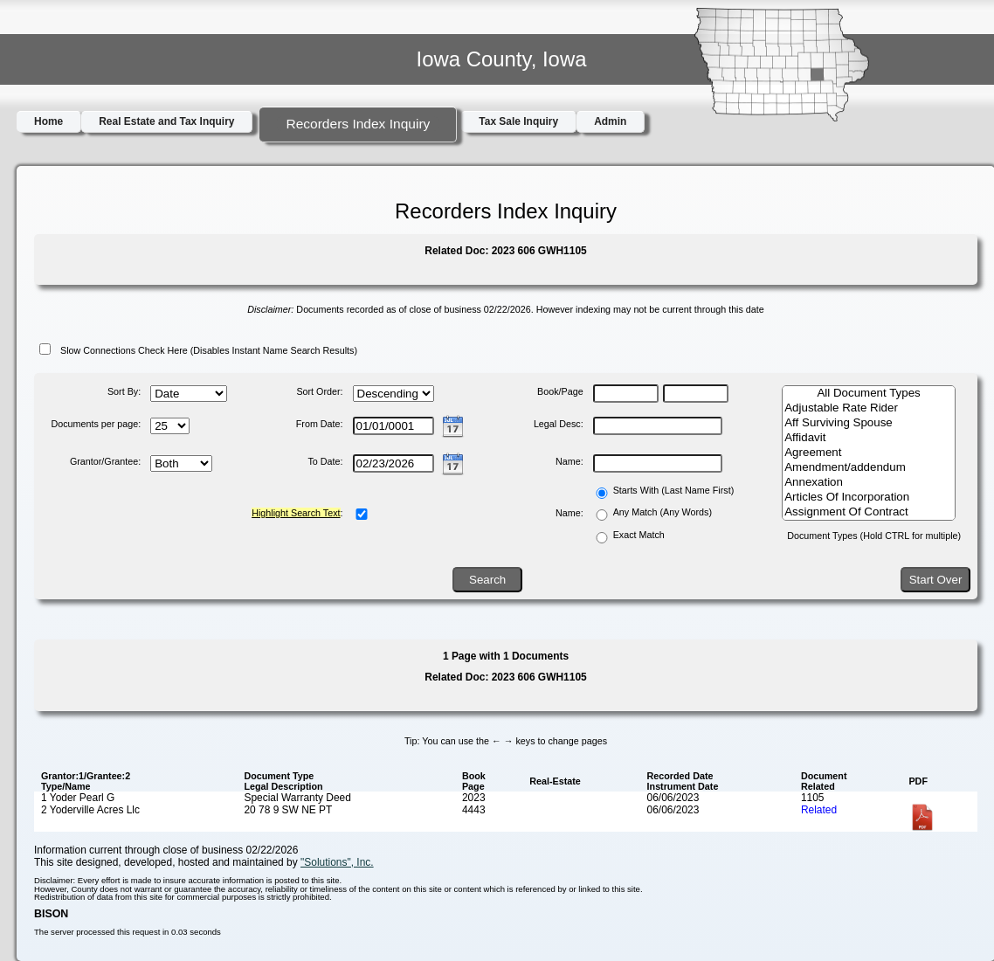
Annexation (869, 482)
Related (819, 810)
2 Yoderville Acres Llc (90, 810)
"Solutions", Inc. (337, 862)
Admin (610, 121)
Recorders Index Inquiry (358, 123)
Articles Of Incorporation (869, 497)
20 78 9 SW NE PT (288, 810)
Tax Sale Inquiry (518, 121)
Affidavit (869, 438)
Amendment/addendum (869, 467)
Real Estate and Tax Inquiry (166, 121)
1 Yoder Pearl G (77, 798)
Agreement (869, 453)
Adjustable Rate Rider (869, 408)
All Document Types (869, 393)
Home (48, 121)
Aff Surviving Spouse (869, 423)
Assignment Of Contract (869, 512)
